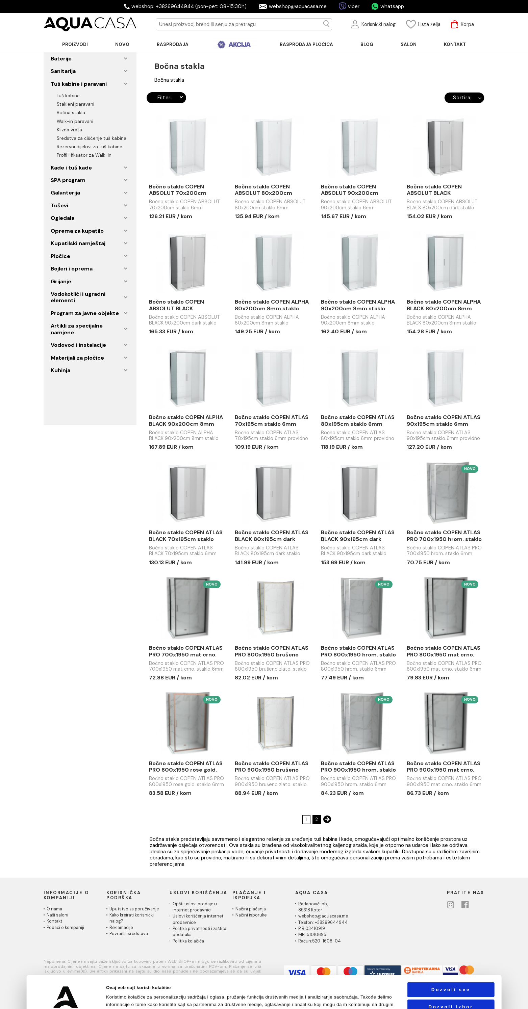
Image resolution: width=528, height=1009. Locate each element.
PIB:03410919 (311, 928)
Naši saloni (57, 915)
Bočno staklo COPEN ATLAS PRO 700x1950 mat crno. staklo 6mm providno (186, 651)
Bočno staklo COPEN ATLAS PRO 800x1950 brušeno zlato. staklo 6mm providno (272, 651)
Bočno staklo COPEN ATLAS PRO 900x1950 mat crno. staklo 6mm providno (443, 767)
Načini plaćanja (250, 909)
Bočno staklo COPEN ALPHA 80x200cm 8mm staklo (272, 305)
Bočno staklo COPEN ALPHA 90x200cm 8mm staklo (358, 305)
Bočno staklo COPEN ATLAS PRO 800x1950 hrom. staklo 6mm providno (358, 651)
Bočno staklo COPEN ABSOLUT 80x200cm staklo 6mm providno (264, 190)
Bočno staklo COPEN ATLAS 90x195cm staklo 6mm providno (443, 421)
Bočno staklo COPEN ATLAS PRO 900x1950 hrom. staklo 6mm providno (358, 767)
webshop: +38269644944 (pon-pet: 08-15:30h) (189, 6)
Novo (470, 468)
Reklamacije (121, 927)
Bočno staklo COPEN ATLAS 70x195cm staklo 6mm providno (271, 421)
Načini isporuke (251, 915)
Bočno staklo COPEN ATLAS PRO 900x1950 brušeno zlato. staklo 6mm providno (272, 767)
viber (353, 6)
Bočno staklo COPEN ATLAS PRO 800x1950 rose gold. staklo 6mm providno (186, 767)
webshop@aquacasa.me (298, 6)
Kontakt (54, 921)
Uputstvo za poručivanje (134, 909)
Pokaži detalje (349, 997)
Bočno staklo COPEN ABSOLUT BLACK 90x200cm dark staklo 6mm (180, 305)
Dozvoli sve (450, 955)
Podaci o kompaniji (65, 927)
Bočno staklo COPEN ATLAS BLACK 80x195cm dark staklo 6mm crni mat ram (271, 536)
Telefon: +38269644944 (323, 922)
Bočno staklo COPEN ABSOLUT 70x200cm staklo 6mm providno (178, 190)
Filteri (170, 98)
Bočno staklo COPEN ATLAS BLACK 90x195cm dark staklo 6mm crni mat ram (358, 536)
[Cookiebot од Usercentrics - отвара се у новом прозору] (66, 997)
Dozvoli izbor (450, 972)
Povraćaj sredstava (128, 933)
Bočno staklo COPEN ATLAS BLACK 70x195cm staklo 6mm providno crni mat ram (186, 536)
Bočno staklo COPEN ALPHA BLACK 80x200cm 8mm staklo (444, 305)
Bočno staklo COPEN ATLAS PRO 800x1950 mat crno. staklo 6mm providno (443, 651)
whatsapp (392, 6)
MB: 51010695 (312, 934)
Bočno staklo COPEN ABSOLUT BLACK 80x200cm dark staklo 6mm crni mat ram (438, 190)
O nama (54, 909)
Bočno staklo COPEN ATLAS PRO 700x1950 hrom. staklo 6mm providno (444, 536)
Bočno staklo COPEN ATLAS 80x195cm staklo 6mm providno (358, 421)
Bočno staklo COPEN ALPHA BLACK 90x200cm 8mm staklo (186, 421)
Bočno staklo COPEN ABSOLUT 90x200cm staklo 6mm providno (350, 190)
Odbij (451, 989)
